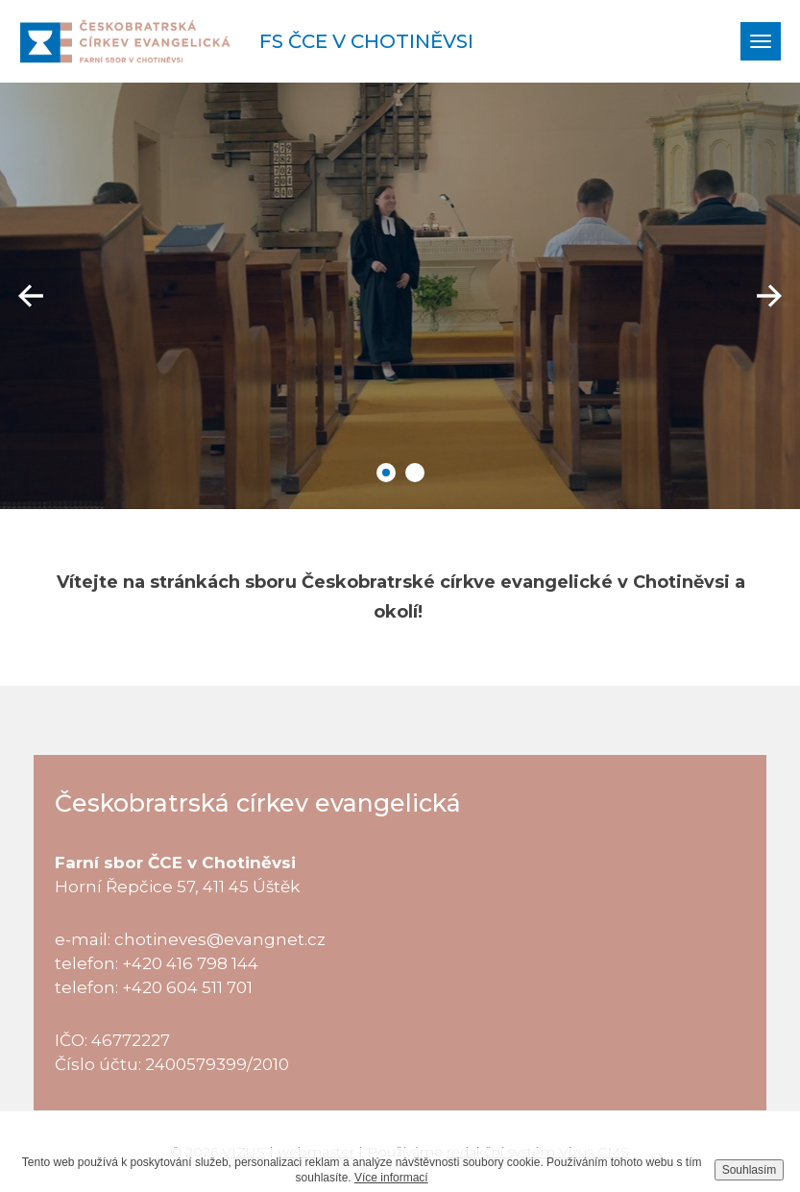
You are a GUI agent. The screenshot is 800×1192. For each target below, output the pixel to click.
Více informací (391, 1177)
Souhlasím (749, 1170)
